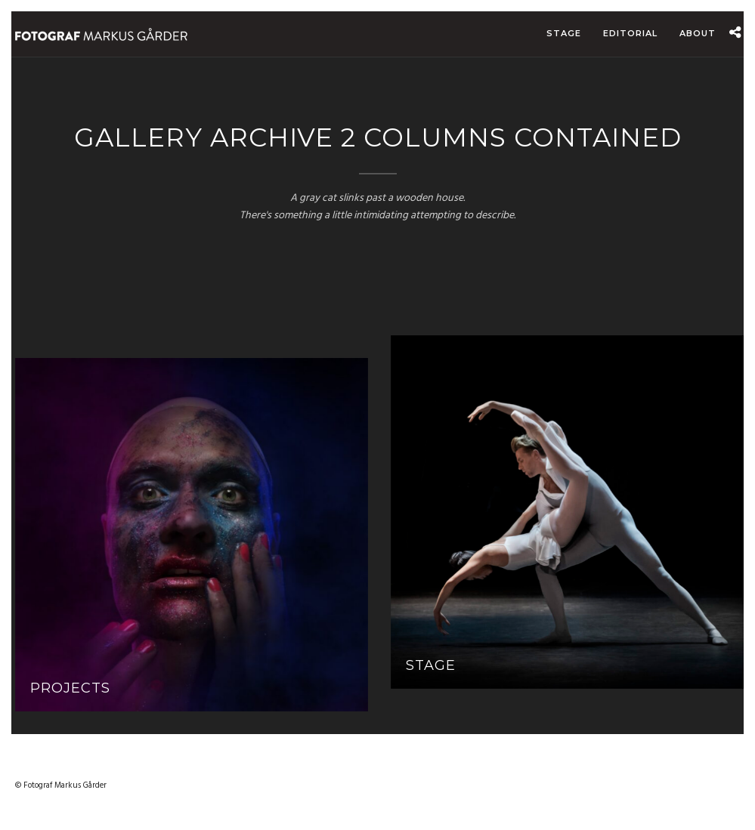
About (697, 33)
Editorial (630, 33)
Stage (563, 33)
